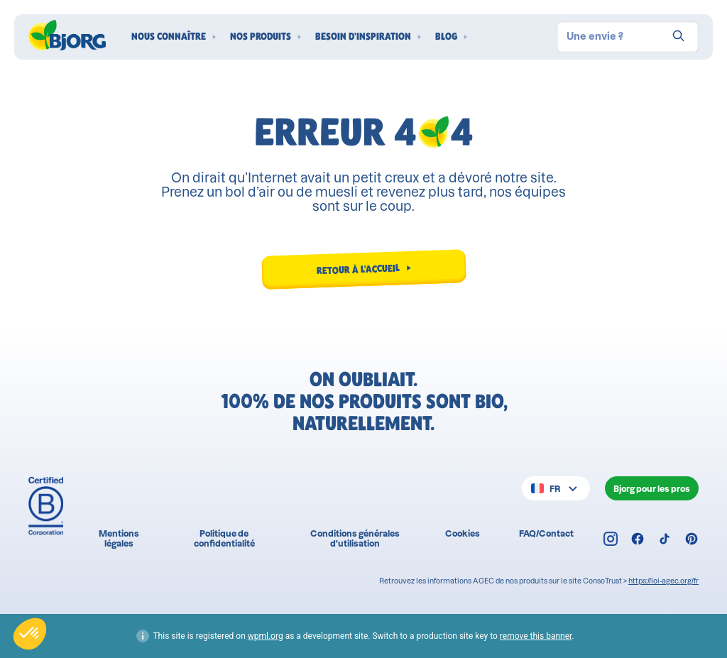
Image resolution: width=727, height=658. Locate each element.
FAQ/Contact (546, 533)
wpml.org (265, 636)
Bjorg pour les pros (651, 488)
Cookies (462, 533)
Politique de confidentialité (224, 538)
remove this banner (536, 636)
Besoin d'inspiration (363, 36)
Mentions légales (119, 538)
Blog (446, 36)
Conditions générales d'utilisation (355, 538)
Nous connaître (168, 36)
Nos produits (260, 36)
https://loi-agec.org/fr (663, 581)
